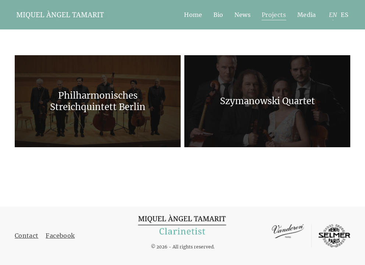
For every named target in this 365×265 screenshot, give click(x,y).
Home (193, 14)
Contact (26, 235)
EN (333, 14)
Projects (274, 14)
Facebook (60, 235)
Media (306, 14)
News (242, 14)
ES (344, 14)
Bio (218, 14)
